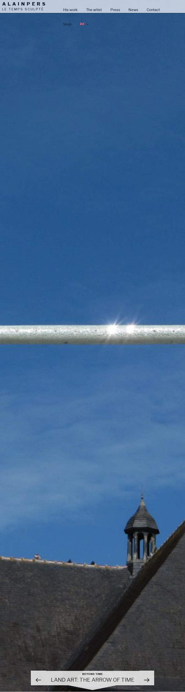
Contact (153, 9)
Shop (67, 24)
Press (115, 9)
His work (70, 9)
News (133, 9)
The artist (94, 9)
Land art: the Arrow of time (92, 677)
